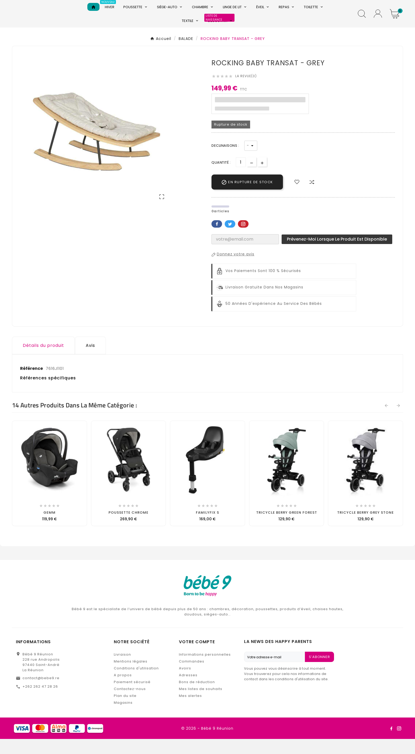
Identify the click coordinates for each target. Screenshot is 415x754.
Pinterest (243, 239)
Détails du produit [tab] (43, 360)
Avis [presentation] (90, 360)
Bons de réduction (197, 697)
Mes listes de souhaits (200, 703)
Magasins (123, 717)
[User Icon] (378, 21)
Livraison (122, 669)
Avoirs (185, 683)
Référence (32, 383)
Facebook (216, 239)
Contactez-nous (130, 703)
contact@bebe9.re (41, 693)
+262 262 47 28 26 (40, 701)
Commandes (191, 676)
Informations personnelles (205, 669)
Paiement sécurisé (132, 697)
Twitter (230, 239)
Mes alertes (190, 710)
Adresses (188, 690)
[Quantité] (241, 177)
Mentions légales (130, 676)
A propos (123, 690)
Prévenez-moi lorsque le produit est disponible (337, 254)
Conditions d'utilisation (136, 683)
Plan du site (125, 710)
